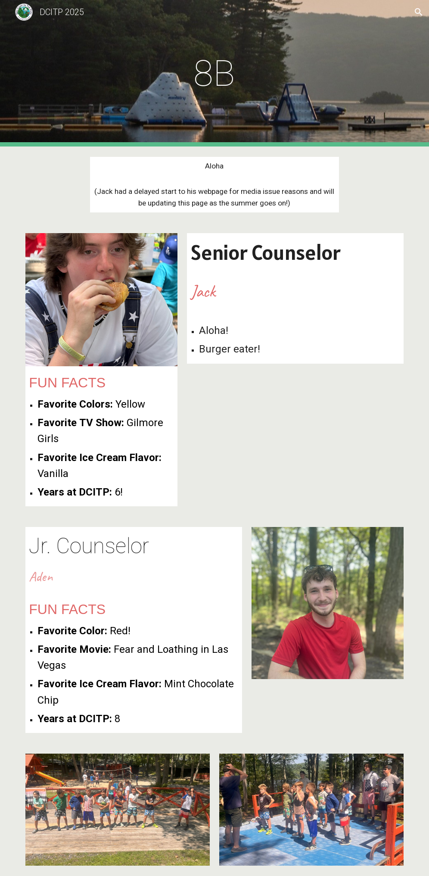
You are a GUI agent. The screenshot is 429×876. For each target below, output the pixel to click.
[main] (214, 73)
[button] (418, 12)
